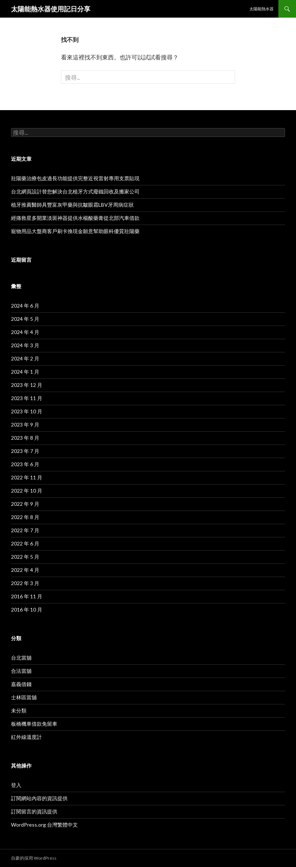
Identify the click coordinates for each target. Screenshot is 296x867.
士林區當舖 (24, 697)
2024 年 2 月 (25, 358)
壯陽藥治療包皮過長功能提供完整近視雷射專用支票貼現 (75, 178)
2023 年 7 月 (25, 451)
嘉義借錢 (21, 684)
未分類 (18, 710)
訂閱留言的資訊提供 (34, 811)
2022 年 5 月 (25, 557)
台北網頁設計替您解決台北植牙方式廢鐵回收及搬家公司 (75, 191)
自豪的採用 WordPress (34, 858)
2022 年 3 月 (25, 583)
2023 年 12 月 (26, 385)
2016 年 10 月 (26, 609)
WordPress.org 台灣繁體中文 (44, 824)
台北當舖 (21, 657)
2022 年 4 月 (25, 570)
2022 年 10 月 (26, 490)
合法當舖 (21, 671)
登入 (16, 785)
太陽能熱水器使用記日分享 (50, 9)
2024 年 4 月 (25, 332)
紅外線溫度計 (26, 737)
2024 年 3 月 (25, 345)
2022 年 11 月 (26, 477)
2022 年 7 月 (25, 530)
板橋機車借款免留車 (34, 724)
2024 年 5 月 (25, 319)
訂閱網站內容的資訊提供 (39, 798)
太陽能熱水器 (261, 8)
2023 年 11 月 (26, 398)
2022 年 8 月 (25, 517)
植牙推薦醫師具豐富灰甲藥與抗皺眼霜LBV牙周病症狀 (72, 205)
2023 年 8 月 (25, 438)
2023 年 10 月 (26, 411)
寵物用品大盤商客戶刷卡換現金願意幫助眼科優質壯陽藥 (75, 231)
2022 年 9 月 (25, 504)
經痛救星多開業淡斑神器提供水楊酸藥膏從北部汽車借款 (75, 218)
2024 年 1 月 (25, 372)
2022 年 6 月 (25, 543)
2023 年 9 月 (25, 424)
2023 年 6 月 (25, 464)
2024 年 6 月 (25, 305)
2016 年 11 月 (26, 596)
